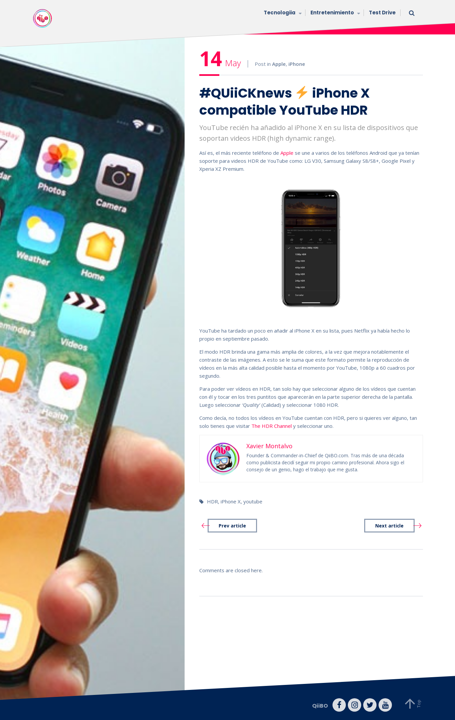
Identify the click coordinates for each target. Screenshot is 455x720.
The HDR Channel (271, 426)
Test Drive (382, 12)
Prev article (232, 526)
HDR (212, 501)
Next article (389, 526)
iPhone (296, 64)
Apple (279, 64)
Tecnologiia (282, 13)
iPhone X (231, 501)
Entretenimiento (334, 13)
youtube (252, 501)
